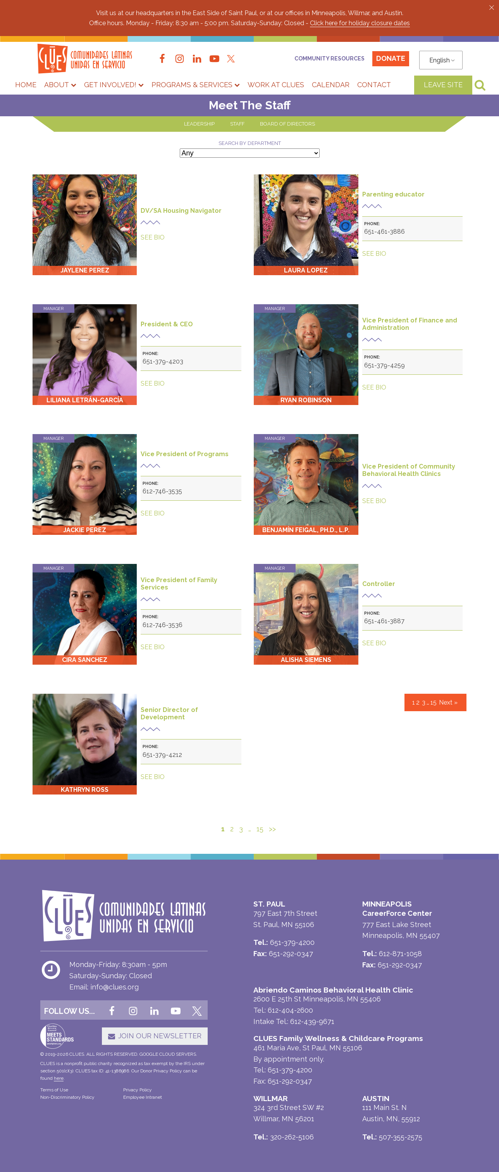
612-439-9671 (312, 1021)
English (439, 60)
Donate (390, 58)
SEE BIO (153, 237)
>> (272, 829)
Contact (374, 85)
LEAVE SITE (443, 85)
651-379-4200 (290, 1070)
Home (25, 85)
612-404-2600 (290, 1010)
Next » (448, 702)
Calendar (330, 85)
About (60, 85)
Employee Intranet (142, 1097)
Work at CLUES (276, 85)
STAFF (237, 124)
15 (433, 702)
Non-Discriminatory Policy (67, 1097)
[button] (491, 7)
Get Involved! (114, 85)
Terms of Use (54, 1090)
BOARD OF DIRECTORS (287, 124)
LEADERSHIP (199, 124)
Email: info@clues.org (104, 987)
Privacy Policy (137, 1090)
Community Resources (329, 58)
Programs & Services (195, 85)
